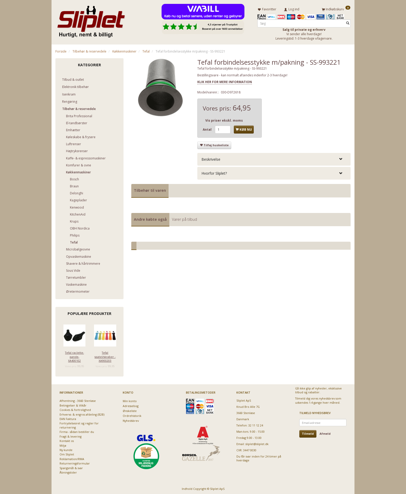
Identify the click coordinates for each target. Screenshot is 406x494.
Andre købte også (150, 218)
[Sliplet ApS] (91, 20)
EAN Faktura (68, 418)
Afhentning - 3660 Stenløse (78, 400)
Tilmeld (308, 433)
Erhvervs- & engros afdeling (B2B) (82, 413)
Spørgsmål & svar (71, 467)
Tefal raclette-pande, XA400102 (74, 356)
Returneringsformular (75, 462)
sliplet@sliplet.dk (257, 443)
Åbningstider (68, 472)
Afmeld (325, 433)
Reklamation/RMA (72, 458)
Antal (207, 128)
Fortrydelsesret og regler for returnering (79, 424)
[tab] (274, 158)
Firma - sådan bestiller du (77, 431)
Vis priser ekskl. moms (224, 119)
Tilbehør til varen (150, 189)
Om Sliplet (67, 453)
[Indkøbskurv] (336, 8)
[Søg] (347, 22)
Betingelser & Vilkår (73, 404)
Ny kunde (66, 449)
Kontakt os (67, 440)
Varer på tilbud (184, 218)
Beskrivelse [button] (210, 158)
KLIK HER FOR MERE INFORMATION (224, 81)
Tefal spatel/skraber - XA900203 (105, 356)
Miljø (63, 444)
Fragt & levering (71, 435)
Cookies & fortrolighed (75, 409)
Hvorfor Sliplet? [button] (214, 172)
